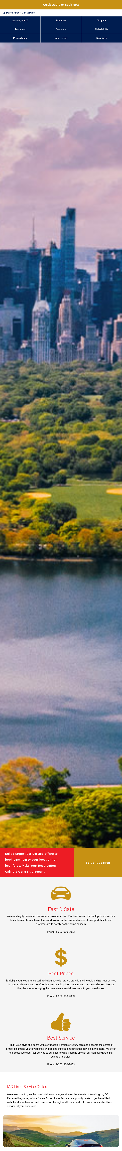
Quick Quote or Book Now (61, 5)
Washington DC (20, 20)
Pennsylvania (20, 38)
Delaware (61, 29)
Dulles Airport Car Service (20, 12)
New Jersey (61, 38)
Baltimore (61, 20)
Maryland (20, 29)
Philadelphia (101, 29)
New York (101, 38)
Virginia (101, 20)
